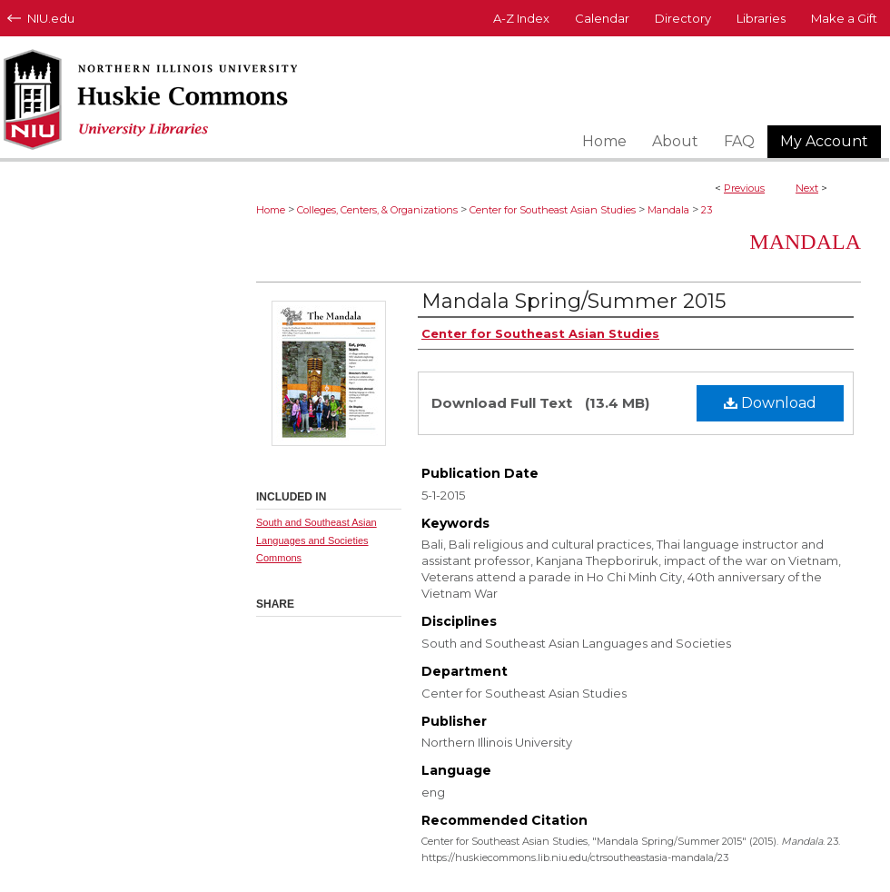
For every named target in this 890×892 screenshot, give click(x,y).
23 (706, 209)
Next (807, 188)
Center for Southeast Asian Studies (553, 209)
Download (770, 402)
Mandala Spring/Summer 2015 (573, 301)
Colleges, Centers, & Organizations (377, 209)
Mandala (668, 209)
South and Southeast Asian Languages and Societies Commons (316, 540)
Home (270, 209)
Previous (744, 188)
